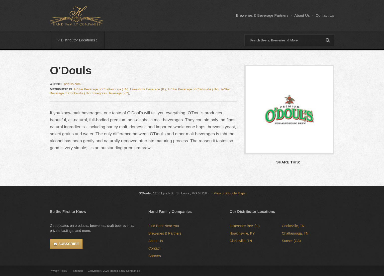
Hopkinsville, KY (242, 233)
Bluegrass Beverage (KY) (111, 93)
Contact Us (325, 15)
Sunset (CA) (291, 241)
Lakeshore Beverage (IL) (148, 89)
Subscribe (68, 244)
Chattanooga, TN (295, 233)
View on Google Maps (230, 193)
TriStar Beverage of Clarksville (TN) (193, 89)
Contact (154, 248)
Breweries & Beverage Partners (262, 15)
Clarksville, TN (240, 241)
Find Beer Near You (163, 226)
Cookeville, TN (293, 226)
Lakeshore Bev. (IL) (244, 226)
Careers (154, 256)
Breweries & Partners (164, 233)
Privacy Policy (58, 270)
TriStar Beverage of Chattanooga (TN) (101, 89)
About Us (302, 15)
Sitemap (78, 270)
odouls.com (72, 84)
